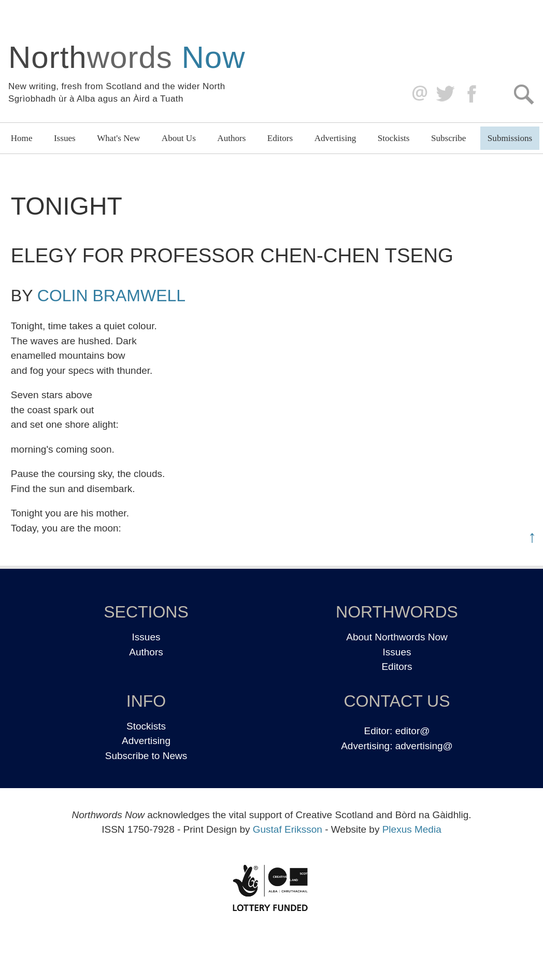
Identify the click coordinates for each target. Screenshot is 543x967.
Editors (280, 138)
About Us (179, 138)
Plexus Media (411, 829)
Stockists (394, 138)
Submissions (510, 138)
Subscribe (448, 138)
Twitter (445, 94)
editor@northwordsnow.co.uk (417, 94)
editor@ (412, 730)
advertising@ (424, 745)
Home (22, 138)
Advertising (335, 138)
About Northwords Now (396, 637)
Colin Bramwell (111, 295)
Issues (65, 138)
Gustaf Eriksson (287, 829)
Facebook (473, 94)
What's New (118, 138)
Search (523, 94)
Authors (231, 138)
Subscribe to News (146, 755)
